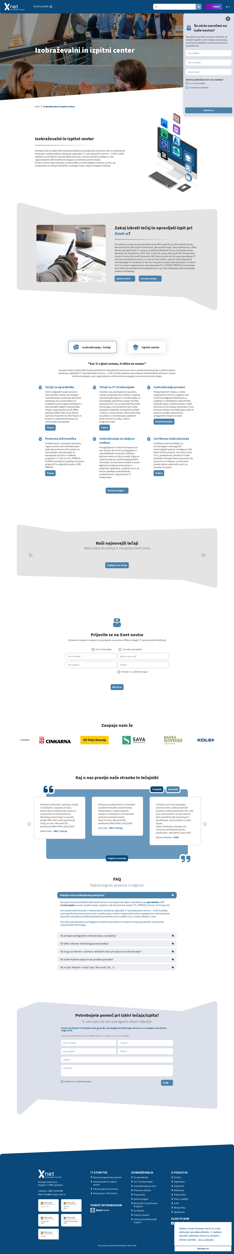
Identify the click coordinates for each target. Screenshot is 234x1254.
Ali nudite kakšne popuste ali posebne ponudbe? (86, 972)
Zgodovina (179, 1211)
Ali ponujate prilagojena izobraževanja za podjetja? (88, 948)
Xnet (37, 106)
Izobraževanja (142, 1172)
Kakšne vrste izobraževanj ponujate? (82, 908)
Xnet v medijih (181, 1198)
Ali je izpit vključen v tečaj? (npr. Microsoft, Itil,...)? (87, 980)
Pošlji (165, 1095)
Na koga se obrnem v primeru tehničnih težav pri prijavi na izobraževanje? (100, 964)
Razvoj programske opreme (107, 1177)
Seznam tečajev (149, 291)
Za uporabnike (141, 1177)
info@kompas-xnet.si (54, 1194)
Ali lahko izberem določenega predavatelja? (84, 956)
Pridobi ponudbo (164, 434)
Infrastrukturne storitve (105, 1188)
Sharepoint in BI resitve (105, 1193)
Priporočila (139, 1194)
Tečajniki (156, 802)
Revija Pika (179, 1207)
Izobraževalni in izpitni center (59, 106)
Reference (179, 1190)
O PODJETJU (179, 1172)
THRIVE (216, 6)
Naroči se (117, 700)
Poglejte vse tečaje (117, 578)
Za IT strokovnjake (143, 1181)
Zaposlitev (179, 1181)
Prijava (50, 440)
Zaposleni (179, 1185)
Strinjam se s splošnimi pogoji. (77, 1094)
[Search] (174, 7)
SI (228, 6)
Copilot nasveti (141, 1214)
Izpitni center (123, 291)
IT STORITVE (98, 1172)
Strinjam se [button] (203, 1248)
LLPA (176, 1203)
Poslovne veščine (142, 1190)
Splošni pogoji (141, 1198)
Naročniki (173, 802)
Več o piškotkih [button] (206, 1239)
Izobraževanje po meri (145, 1185)
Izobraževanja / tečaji (96, 360)
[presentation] (88, 689)
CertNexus (139, 1210)
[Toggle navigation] (43, 7)
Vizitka (177, 1177)
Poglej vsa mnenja (117, 871)
